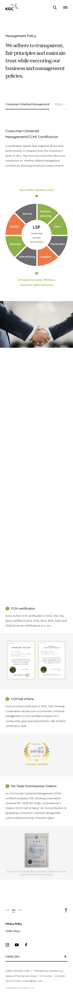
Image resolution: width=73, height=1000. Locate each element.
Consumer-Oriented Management (27, 104)
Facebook (26, 945)
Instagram (7, 945)
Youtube (16, 945)
